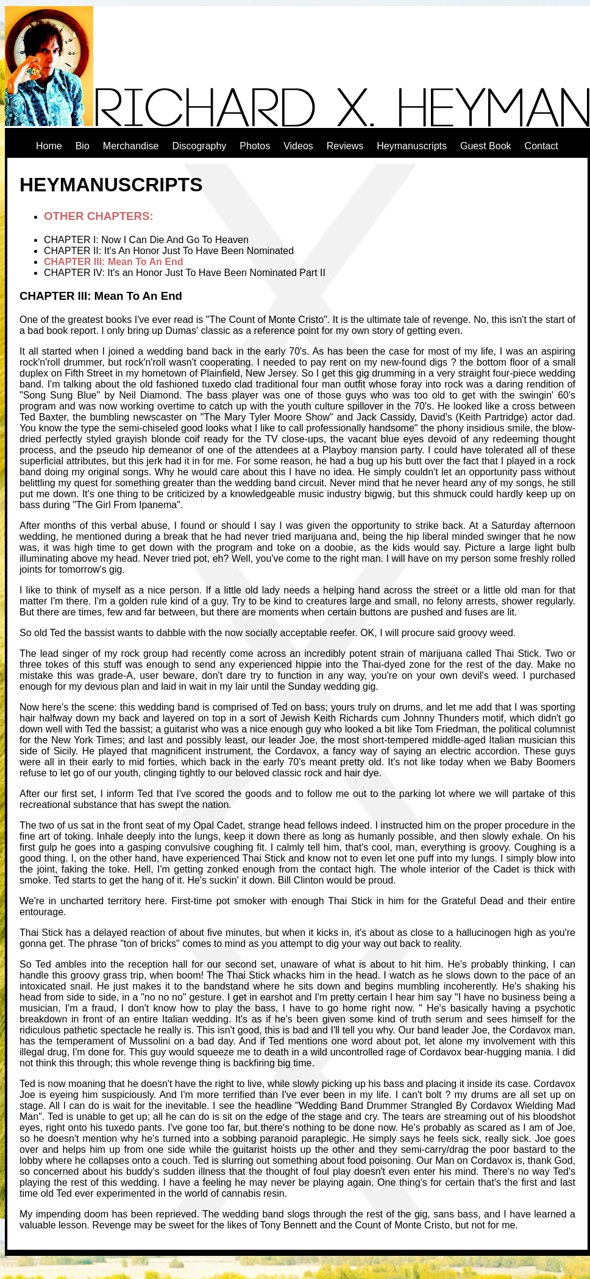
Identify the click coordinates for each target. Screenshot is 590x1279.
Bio (83, 146)
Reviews (345, 146)
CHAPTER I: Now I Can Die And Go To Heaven (146, 240)
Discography (199, 146)
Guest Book (485, 146)
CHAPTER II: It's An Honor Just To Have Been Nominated (169, 251)
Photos (255, 146)
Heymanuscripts (412, 146)
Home (49, 146)
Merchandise (131, 146)
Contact (541, 146)
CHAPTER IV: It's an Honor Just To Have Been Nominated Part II (184, 272)
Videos (298, 146)
